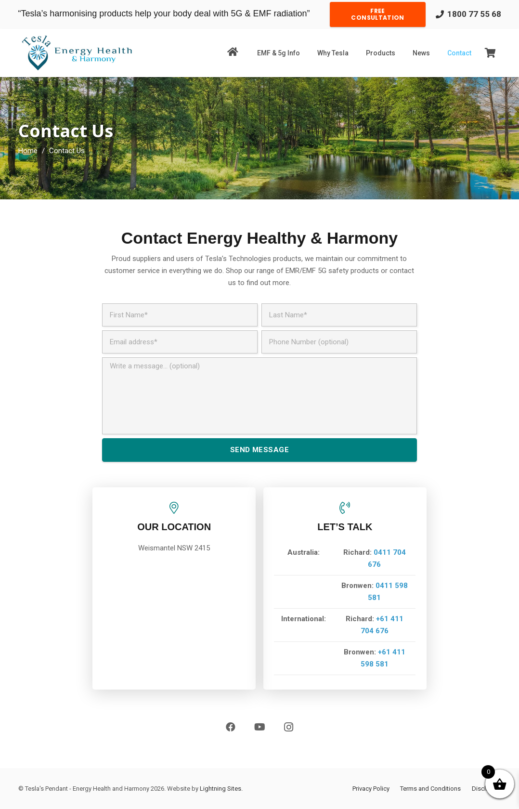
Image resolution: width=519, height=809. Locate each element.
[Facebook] (231, 727)
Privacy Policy (370, 788)
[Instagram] (288, 727)
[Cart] (490, 53)
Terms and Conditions (430, 788)
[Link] (76, 53)
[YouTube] (259, 727)
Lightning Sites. (221, 788)
